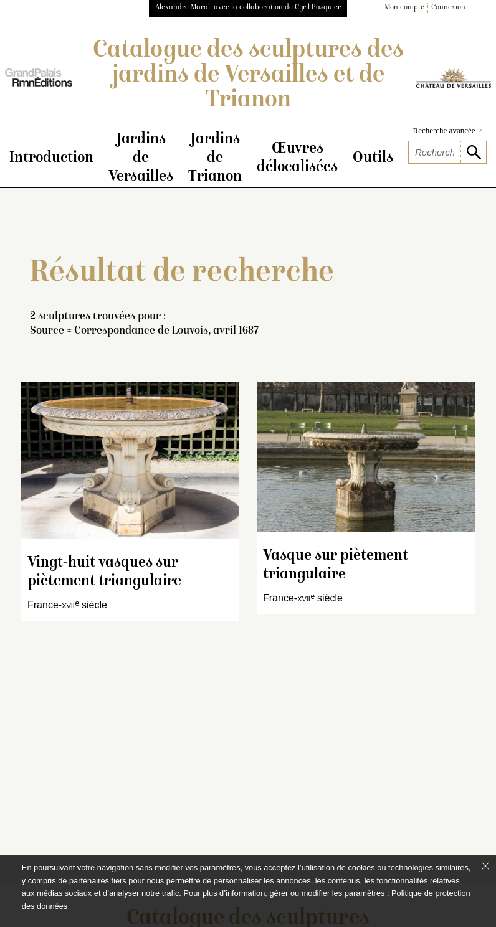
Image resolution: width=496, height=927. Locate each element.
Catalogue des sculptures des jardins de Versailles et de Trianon (248, 76)
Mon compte (404, 8)
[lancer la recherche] (473, 152)
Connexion (448, 8)
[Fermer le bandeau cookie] (485, 866)
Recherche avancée (447, 130)
